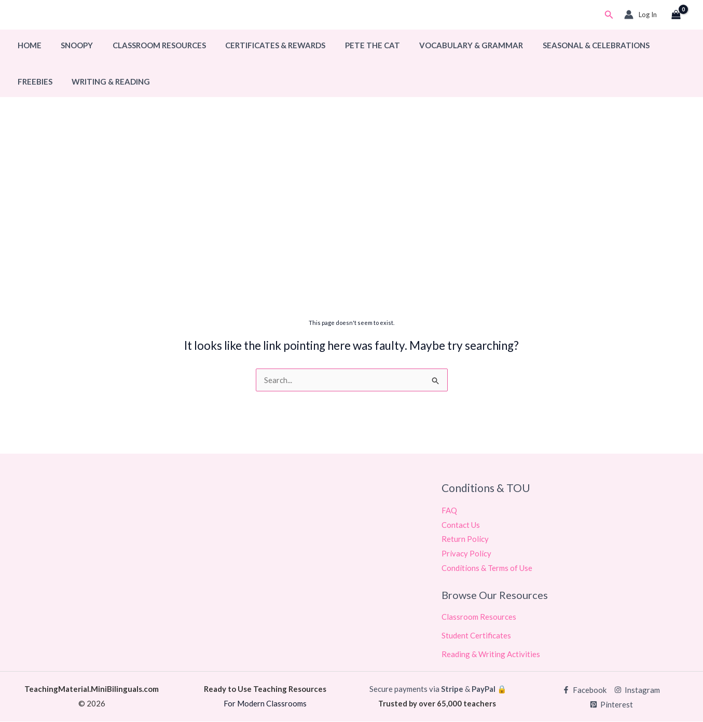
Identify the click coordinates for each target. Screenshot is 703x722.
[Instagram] (637, 690)
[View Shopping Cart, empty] (676, 15)
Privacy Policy (466, 553)
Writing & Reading (55, 81)
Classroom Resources (149, 45)
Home (27, 45)
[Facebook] (584, 690)
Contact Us (461, 524)
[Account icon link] (640, 14)
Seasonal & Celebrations (570, 45)
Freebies (657, 45)
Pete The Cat (354, 45)
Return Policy (465, 539)
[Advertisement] (352, 232)
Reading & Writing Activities (491, 654)
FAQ (449, 510)
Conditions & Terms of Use (487, 568)
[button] (609, 14)
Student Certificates (476, 636)
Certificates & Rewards (262, 45)
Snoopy (71, 45)
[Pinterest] (611, 705)
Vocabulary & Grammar (450, 45)
